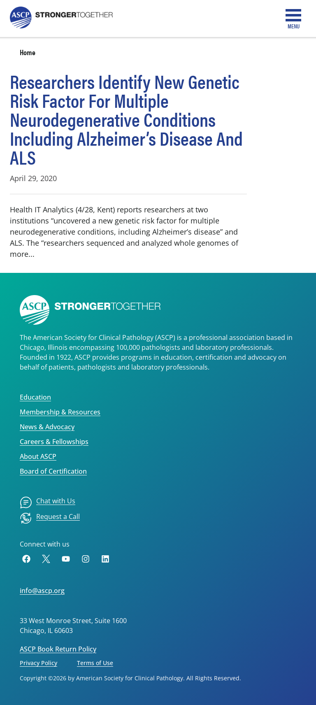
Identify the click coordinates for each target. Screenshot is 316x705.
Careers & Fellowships (54, 441)
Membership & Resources (60, 411)
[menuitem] (47, 502)
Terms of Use (95, 663)
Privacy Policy (38, 663)
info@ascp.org (42, 590)
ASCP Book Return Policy (58, 649)
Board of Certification (53, 471)
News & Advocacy (47, 426)
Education (35, 397)
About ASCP (38, 456)
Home (27, 52)
